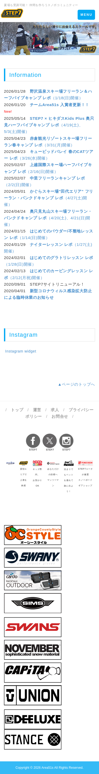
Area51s (47, 768)
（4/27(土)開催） (48, 198)
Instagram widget (20, 351)
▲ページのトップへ (76, 384)
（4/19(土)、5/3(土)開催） (49, 125)
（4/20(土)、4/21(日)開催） (48, 218)
